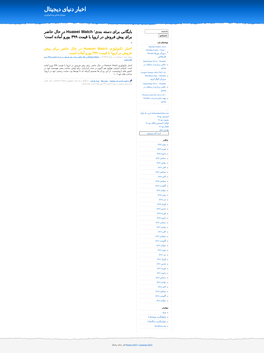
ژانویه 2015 (161, 273)
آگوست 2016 (160, 186)
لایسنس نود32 (163, 117)
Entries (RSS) (131, 345)
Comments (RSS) (145, 345)
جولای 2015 (161, 245)
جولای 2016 (161, 190)
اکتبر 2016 (162, 177)
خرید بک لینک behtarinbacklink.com (154, 113)
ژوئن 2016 (162, 195)
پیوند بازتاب (94, 81)
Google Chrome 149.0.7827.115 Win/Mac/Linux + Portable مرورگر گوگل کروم (153, 75)
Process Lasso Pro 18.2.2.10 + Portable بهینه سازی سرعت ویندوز (154, 98)
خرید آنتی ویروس (154, 133)
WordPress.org (160, 326)
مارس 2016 (161, 209)
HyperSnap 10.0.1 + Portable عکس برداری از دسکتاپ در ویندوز (154, 87)
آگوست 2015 (160, 241)
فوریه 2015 (161, 268)
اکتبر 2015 (162, 232)
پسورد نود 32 (163, 120)
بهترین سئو (164, 130)
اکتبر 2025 (162, 167)
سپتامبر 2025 (160, 172)
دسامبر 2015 (161, 222)
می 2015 (162, 255)
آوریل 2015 (161, 259)
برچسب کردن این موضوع (121, 81)
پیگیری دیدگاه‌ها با (157, 321)
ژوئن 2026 (162, 144)
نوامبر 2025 (161, 163)
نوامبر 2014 (161, 282)
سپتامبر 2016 (160, 181)
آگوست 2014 (160, 296)
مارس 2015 (161, 264)
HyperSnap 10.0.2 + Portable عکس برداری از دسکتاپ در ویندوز (154, 64)
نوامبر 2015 (161, 227)
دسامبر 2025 (161, 158)
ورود (164, 312)
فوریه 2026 (161, 149)
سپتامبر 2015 (160, 236)
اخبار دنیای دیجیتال (65, 9)
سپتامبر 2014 (160, 291)
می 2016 (162, 200)
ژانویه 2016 (161, 218)
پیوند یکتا (104, 81)
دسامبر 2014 (161, 278)
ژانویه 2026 (161, 154)
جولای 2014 (161, 301)
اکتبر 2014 (162, 287)
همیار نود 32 (164, 126)
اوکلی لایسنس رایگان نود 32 (157, 123)
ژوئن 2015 (162, 250)
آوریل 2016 (161, 204)
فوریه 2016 (161, 213)
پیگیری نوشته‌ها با (157, 317)
